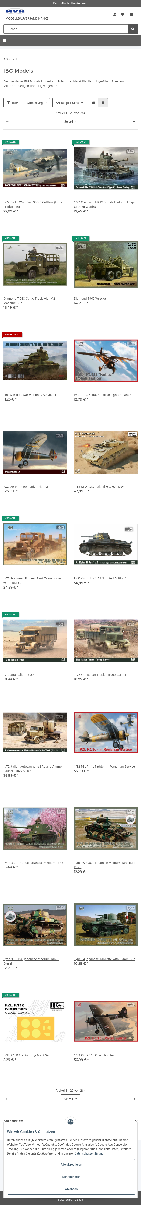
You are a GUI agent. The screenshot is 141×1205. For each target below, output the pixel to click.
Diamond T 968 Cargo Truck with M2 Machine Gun (29, 300)
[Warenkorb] (131, 14)
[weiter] (134, 121)
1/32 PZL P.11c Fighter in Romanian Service (104, 766)
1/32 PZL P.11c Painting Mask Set (26, 1055)
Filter (12, 103)
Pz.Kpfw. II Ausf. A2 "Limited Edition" (100, 578)
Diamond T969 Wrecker (90, 298)
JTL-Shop (78, 1199)
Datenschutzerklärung (89, 1153)
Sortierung (35, 103)
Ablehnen (71, 1189)
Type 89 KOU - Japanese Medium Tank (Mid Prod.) (104, 865)
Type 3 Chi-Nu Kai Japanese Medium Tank (33, 863)
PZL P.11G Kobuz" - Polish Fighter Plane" (102, 395)
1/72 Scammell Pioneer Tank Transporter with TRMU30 (32, 580)
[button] (115, 14)
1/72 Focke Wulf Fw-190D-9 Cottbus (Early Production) (32, 204)
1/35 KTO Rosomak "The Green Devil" (100, 487)
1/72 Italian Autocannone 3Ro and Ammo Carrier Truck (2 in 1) (32, 768)
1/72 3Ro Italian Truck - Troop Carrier (100, 675)
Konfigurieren (71, 1176)
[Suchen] (65, 29)
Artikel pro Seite (67, 103)
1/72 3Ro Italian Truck (18, 675)
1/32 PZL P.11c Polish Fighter (94, 1055)
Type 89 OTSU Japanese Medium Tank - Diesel (31, 961)
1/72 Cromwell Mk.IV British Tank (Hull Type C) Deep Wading (105, 204)
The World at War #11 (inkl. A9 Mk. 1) (29, 395)
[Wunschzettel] (123, 14)
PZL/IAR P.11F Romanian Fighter (25, 487)
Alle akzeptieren (71, 1164)
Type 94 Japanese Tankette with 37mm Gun (104, 959)
